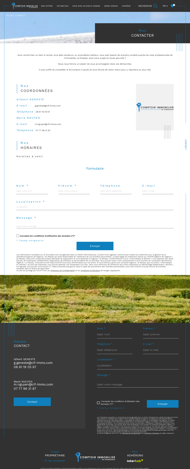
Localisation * (30, 205)
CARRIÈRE (126, 6)
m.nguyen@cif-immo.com (48, 126)
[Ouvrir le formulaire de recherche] (147, 6)
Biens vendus (111, 6)
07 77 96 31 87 (43, 133)
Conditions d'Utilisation (92, 275)
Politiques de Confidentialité (64, 275)
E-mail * (148, 348)
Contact (185, 145)
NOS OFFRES (47, 6)
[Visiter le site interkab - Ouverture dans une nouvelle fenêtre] (135, 465)
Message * (26, 221)
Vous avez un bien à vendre (86, 6)
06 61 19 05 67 (43, 114)
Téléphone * (105, 348)
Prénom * (67, 189)
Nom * (22, 189)
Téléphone (110, 189)
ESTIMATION (62, 6)
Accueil (10, 15)
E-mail (149, 189)
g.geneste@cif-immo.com (48, 107)
